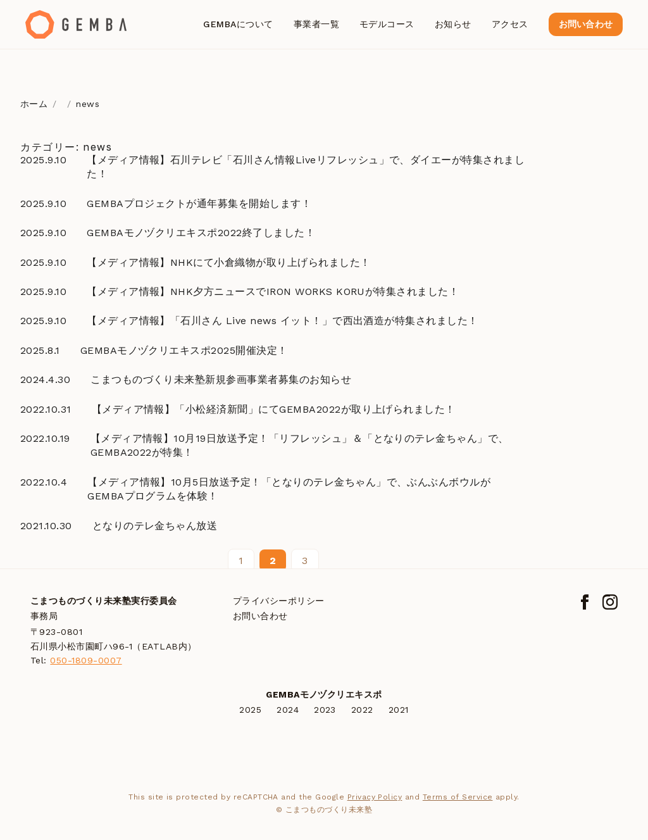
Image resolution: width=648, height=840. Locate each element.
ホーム (33, 104)
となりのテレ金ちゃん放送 (155, 526)
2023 (325, 710)
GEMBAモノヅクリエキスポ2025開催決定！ (184, 350)
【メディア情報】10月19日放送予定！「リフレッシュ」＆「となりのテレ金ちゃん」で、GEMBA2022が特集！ (299, 445)
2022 (362, 710)
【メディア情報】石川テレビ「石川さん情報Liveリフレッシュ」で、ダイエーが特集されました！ (306, 167)
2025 (250, 710)
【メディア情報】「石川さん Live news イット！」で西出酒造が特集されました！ (282, 321)
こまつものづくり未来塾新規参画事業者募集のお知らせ (220, 379)
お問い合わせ (586, 24)
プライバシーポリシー (279, 601)
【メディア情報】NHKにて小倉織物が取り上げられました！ (228, 262)
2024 (288, 710)
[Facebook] (584, 602)
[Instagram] (610, 602)
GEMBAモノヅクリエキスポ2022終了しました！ (201, 233)
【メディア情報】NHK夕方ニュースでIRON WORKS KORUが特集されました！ (273, 291)
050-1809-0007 (86, 660)
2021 (399, 710)
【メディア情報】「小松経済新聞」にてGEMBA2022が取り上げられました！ (274, 409)
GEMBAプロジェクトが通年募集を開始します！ (199, 203)
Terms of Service (458, 797)
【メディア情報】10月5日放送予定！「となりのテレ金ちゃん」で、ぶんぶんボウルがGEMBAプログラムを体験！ (288, 489)
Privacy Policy (374, 797)
